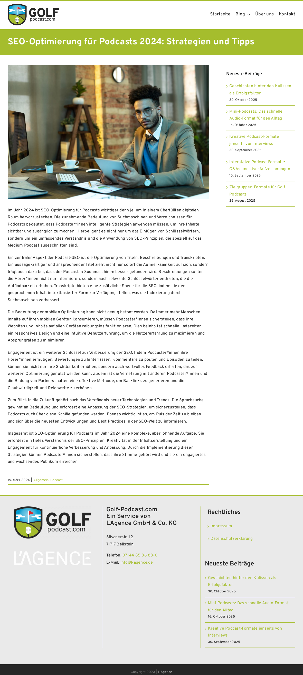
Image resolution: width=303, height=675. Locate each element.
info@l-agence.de (136, 562)
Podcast (56, 480)
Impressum (221, 526)
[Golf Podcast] (33, 5)
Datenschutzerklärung (232, 538)
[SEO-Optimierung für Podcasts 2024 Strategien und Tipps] (108, 132)
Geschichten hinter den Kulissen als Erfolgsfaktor (242, 581)
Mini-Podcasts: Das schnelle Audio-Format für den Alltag (248, 607)
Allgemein (41, 480)
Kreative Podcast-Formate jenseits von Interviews (245, 632)
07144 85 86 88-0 (139, 555)
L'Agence (165, 672)
